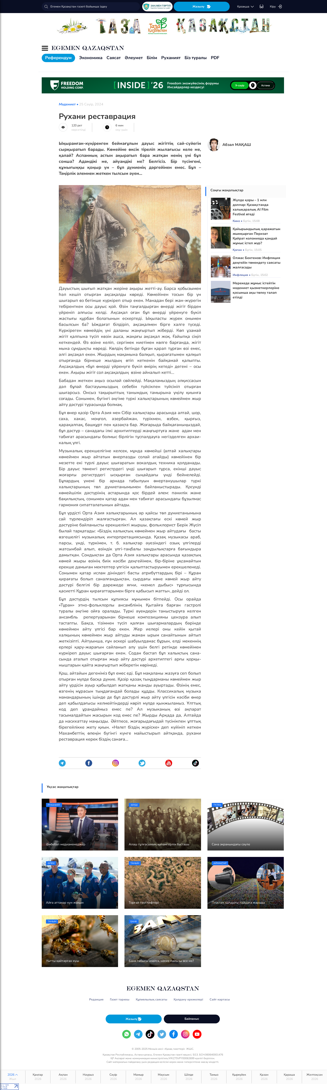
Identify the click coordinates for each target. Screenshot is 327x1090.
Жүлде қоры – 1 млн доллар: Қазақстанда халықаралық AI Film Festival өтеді (250, 207)
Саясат (114, 58)
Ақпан (63, 1077)
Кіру (276, 6)
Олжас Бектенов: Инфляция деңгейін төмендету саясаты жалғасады (256, 263)
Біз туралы (196, 58)
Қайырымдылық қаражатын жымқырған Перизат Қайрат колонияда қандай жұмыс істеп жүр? (256, 236)
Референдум (58, 58)
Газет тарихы (119, 999)
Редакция (96, 999)
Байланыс (192, 1019)
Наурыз (88, 1077)
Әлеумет (134, 58)
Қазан (264, 1077)
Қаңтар (38, 1077)
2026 (12, 1077)
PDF (215, 58)
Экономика (90, 58)
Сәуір (113, 1077)
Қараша (289, 1077)
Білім (152, 58)
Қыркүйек (239, 1077)
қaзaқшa (245, 6)
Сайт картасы (220, 999)
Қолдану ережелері (188, 999)
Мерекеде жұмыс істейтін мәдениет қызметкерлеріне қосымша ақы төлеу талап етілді (256, 290)
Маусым (163, 1077)
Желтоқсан (314, 1077)
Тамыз (214, 1077)
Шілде (188, 1077)
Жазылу (201, 6)
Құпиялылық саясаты (151, 999)
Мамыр (138, 1077)
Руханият (171, 58)
